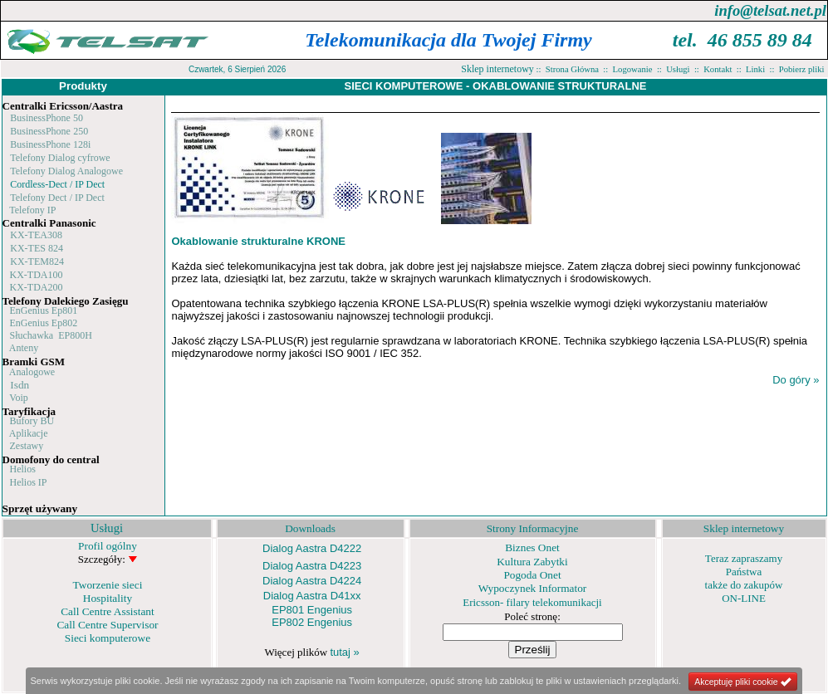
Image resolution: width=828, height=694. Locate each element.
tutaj (344, 652)
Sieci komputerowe (107, 638)
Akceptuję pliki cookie (742, 681)
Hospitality (107, 598)
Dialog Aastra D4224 (311, 580)
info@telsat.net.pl (770, 10)
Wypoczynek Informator (532, 588)
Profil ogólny (107, 546)
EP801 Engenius (312, 610)
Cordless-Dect (38, 184)
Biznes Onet (532, 547)
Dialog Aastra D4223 (311, 566)
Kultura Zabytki (532, 561)
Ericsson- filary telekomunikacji (532, 602)
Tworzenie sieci (108, 585)
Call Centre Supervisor (107, 624)
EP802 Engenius (312, 622)
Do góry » (795, 380)
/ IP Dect (86, 184)
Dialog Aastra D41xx (312, 595)
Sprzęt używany (40, 508)
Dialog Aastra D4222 (311, 548)
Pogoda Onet (532, 575)
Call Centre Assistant (107, 611)
